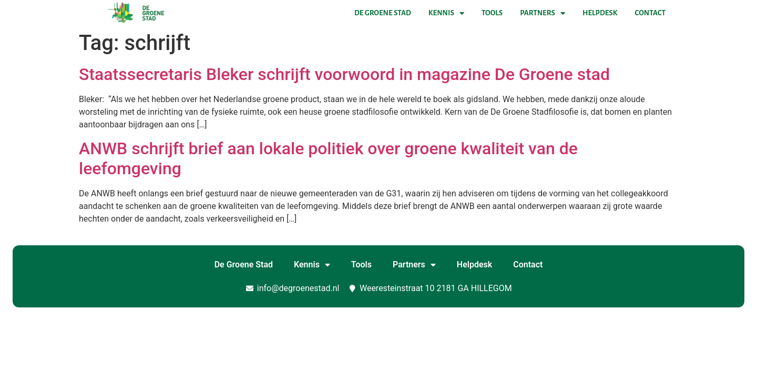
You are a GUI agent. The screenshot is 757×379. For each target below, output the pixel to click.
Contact (650, 13)
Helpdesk (599, 13)
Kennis (446, 13)
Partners (542, 13)
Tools (492, 13)
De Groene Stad (382, 13)
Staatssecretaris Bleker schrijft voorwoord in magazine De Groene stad (344, 74)
